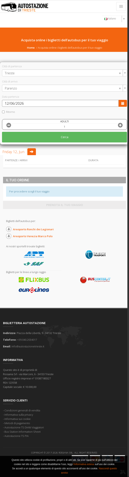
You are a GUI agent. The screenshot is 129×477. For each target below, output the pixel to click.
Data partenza (10, 96)
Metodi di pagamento (17, 423)
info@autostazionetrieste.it (28, 346)
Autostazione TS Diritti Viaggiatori (24, 427)
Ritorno (8, 112)
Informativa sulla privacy (18, 414)
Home (31, 47)
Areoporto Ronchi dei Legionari (33, 229)
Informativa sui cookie (17, 419)
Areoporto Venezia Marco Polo (33, 236)
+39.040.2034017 (27, 339)
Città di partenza (12, 66)
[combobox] (114, 18)
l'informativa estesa (83, 464)
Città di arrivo (10, 81)
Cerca (64, 137)
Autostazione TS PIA (16, 436)
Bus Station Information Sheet (22, 431)
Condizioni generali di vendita (22, 410)
